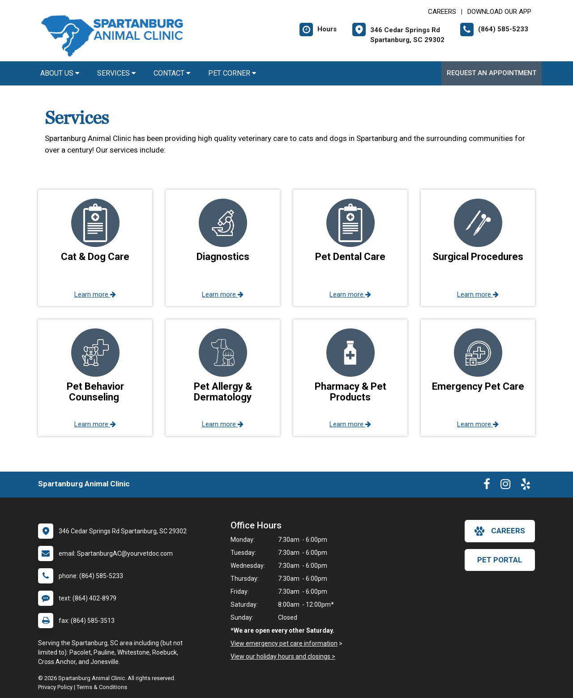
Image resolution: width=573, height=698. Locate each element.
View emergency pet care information (284, 643)
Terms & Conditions (102, 687)
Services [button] (116, 73)
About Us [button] (59, 73)
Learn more (95, 294)
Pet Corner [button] (232, 73)
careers (500, 531)
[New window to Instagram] (505, 485)
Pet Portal (499, 559)
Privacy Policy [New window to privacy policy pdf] (55, 687)
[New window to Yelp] (525, 485)
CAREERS (442, 12)
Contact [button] (172, 73)
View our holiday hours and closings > (283, 656)
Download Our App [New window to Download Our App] (499, 12)
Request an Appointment (491, 73)
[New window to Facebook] (487, 485)
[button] (95, 248)
